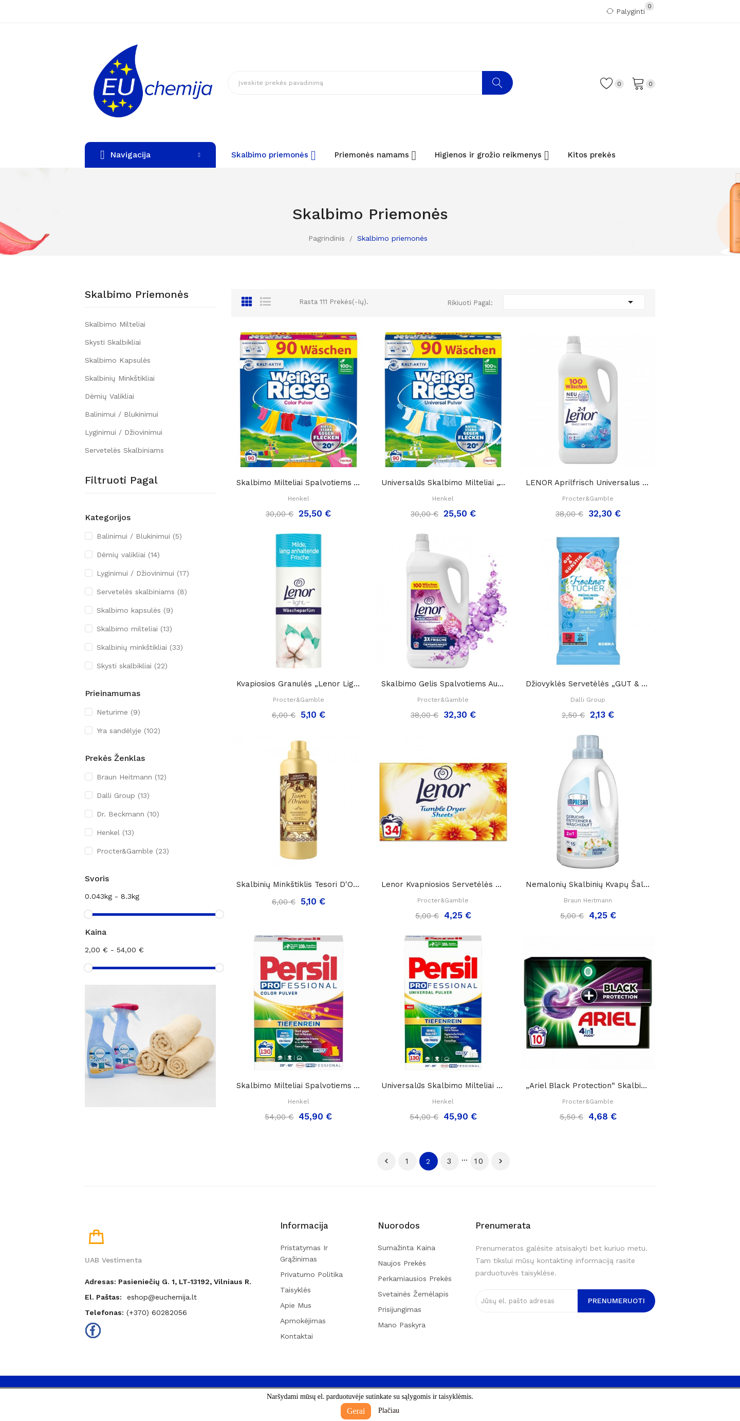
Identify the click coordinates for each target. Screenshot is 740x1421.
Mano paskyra (401, 1325)
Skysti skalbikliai (113, 342)
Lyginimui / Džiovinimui (123, 432)
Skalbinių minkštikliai (120, 378)
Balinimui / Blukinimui (121, 414)
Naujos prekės (402, 1263)
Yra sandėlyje (128, 730)
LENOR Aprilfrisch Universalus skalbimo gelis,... (588, 482)
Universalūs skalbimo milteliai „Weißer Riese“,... (443, 482)
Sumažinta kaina (406, 1248)
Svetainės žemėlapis (413, 1294)
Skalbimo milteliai (115, 324)
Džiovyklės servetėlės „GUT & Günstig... (588, 683)
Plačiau (388, 1410)
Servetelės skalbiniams (124, 450)
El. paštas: (103, 1297)
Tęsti (500, 1161)
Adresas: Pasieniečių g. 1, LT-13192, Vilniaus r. (168, 1281)
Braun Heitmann (131, 777)
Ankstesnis (386, 1161)
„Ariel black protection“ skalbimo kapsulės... (588, 1085)
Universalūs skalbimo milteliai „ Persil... (443, 1085)
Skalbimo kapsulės (118, 360)
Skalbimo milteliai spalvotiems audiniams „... (298, 1085)
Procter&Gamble (133, 851)
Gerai (356, 1411)
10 (479, 1161)
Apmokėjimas (303, 1321)
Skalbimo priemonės (137, 294)
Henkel (115, 832)
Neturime (118, 712)
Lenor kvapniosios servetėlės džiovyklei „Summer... (443, 884)
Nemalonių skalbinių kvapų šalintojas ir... (588, 884)
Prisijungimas (399, 1309)
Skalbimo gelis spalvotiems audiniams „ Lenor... (443, 683)
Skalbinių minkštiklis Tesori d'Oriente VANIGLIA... (298, 884)
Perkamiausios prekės (415, 1278)
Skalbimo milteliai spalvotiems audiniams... (298, 482)
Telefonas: (104, 1312)
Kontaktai (296, 1336)
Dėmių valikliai (109, 396)
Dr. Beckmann (128, 814)
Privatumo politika (311, 1274)
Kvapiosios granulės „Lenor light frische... (298, 683)
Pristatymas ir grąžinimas (304, 1253)
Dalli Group (123, 795)
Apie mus (295, 1305)
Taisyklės (295, 1290)
